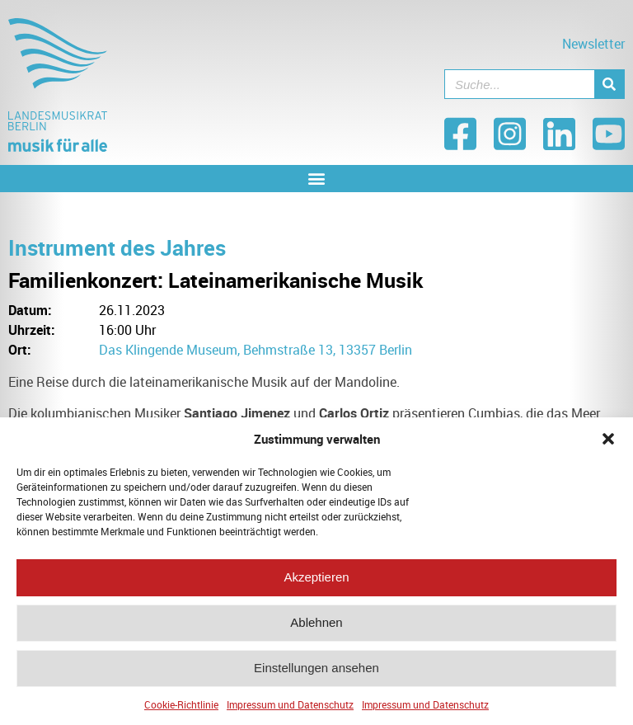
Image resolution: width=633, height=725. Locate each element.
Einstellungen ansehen (316, 673)
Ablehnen (316, 628)
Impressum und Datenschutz (290, 709)
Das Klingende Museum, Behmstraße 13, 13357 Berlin (255, 350)
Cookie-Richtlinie (181, 709)
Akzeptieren (316, 583)
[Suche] (609, 84)
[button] (608, 443)
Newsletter (593, 44)
